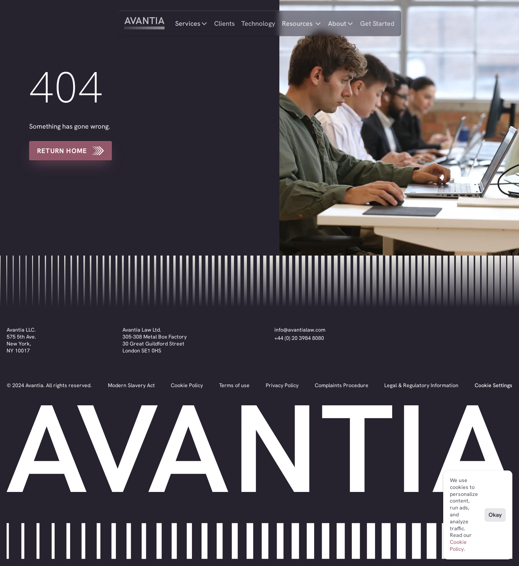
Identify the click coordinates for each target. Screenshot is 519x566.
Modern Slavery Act (131, 385)
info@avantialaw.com (299, 329)
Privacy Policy (282, 385)
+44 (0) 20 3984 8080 (299, 338)
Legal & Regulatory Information (421, 385)
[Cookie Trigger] (493, 385)
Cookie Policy (187, 385)
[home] (144, 23)
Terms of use (234, 385)
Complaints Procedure (341, 385)
